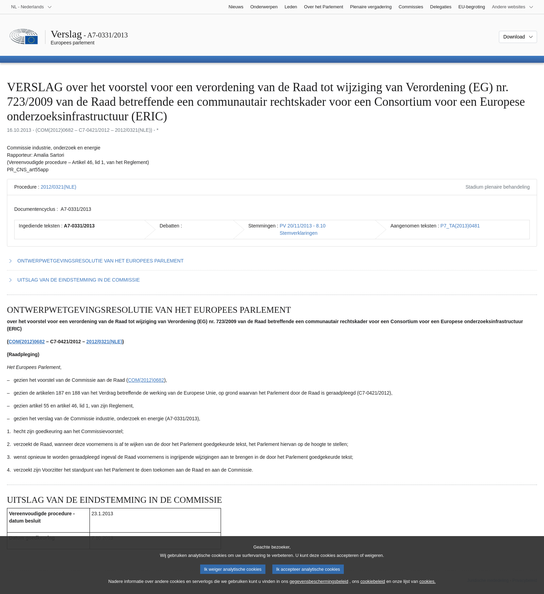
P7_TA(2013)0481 (460, 226)
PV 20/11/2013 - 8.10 (302, 226)
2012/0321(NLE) (58, 187)
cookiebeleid (372, 588)
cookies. (427, 588)
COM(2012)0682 (27, 341)
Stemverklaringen (298, 233)
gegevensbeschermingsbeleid (318, 588)
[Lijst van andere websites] (512, 7)
